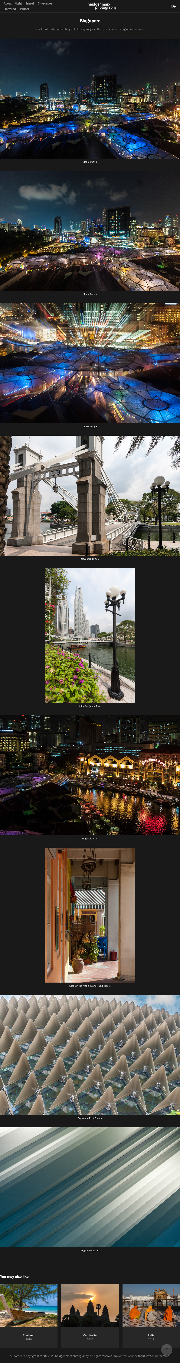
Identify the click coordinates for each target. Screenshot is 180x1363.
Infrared (10, 9)
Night (18, 3)
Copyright (30, 1356)
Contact (24, 9)
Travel (30, 3)
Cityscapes (45, 3)
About (7, 3)
